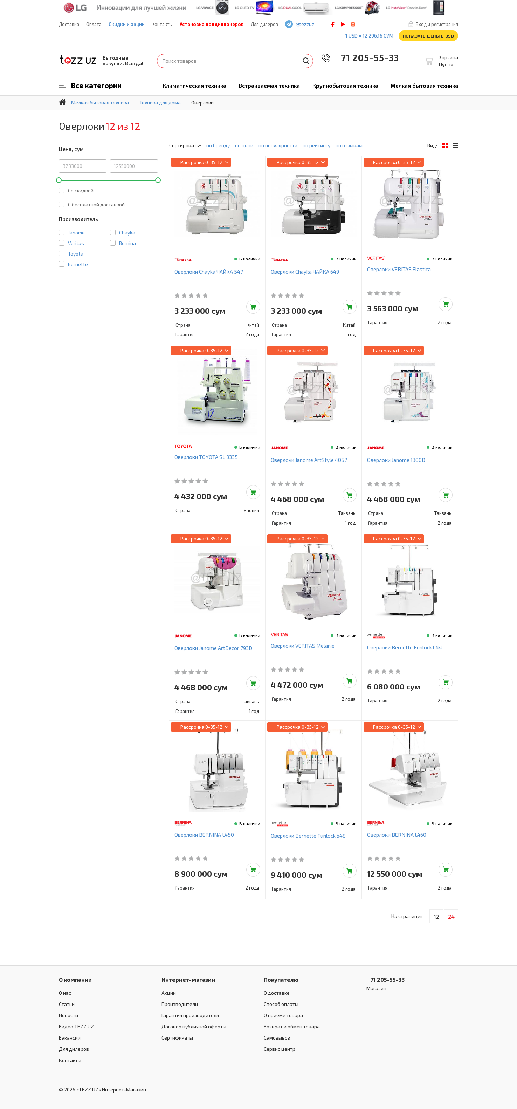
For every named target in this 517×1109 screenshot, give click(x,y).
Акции (168, 993)
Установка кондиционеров (212, 24)
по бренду (218, 145)
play (343, 24)
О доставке (277, 993)
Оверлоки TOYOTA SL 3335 (206, 457)
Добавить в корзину (253, 307)
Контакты (162, 24)
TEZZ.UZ (78, 60)
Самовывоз (277, 1038)
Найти (306, 61)
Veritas (76, 243)
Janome (76, 233)
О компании (75, 979)
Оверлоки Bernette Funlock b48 (308, 835)
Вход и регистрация (437, 24)
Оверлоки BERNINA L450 (204, 834)
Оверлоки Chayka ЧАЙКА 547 (208, 271)
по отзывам (349, 145)
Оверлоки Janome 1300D (396, 460)
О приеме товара (283, 1015)
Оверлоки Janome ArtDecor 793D (213, 648)
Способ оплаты (281, 1004)
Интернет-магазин (188, 979)
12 (436, 916)
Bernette (78, 264)
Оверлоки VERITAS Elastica (399, 269)
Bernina (127, 243)
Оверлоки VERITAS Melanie (303, 645)
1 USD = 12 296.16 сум (369, 36)
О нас (65, 993)
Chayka (127, 233)
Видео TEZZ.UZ (76, 1026)
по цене (244, 145)
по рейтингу (316, 145)
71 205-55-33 (365, 57)
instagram (353, 24)
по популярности (277, 145)
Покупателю (281, 979)
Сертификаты (177, 1038)
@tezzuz (305, 24)
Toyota (75, 254)
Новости (68, 1015)
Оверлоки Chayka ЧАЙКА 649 (305, 271)
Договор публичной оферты (193, 1026)
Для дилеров (264, 24)
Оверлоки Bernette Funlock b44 (404, 647)
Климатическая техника (194, 85)
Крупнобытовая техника (345, 85)
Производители (179, 1004)
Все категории (96, 85)
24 (451, 916)
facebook (333, 24)
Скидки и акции (127, 24)
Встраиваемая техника (269, 85)
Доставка (69, 24)
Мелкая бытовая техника (424, 85)
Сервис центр (279, 1049)
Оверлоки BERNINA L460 (396, 834)
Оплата (94, 24)
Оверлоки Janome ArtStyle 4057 (309, 460)
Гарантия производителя (190, 1015)
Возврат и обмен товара (292, 1026)
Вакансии (70, 1038)
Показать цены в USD (428, 35)
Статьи (67, 1004)
